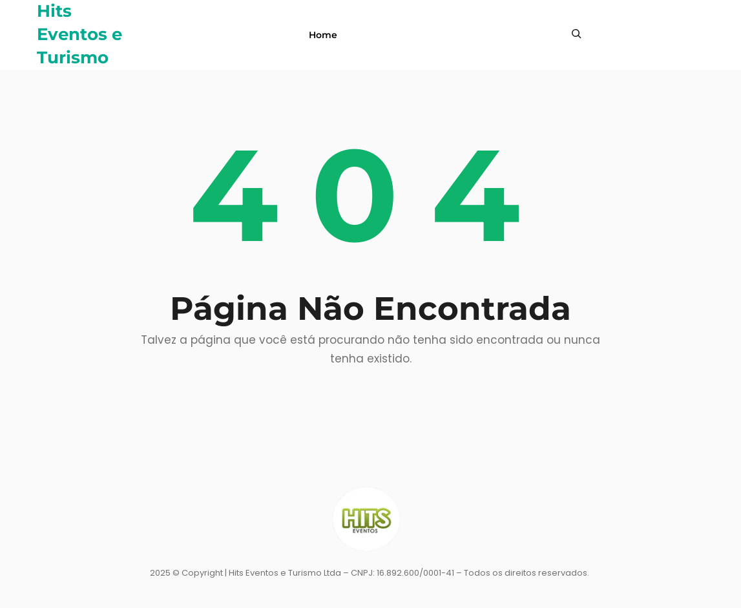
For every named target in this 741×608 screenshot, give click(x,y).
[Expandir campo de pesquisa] (576, 33)
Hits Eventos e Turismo (79, 34)
